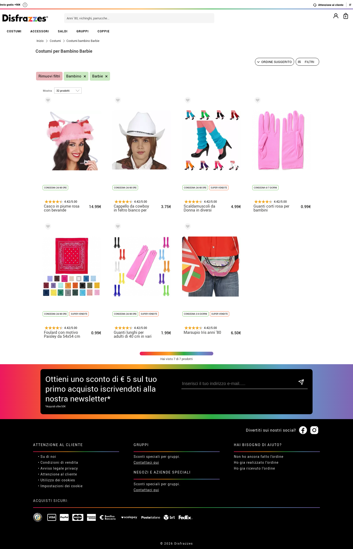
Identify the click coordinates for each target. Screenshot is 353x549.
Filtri (309, 62)
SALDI (63, 31)
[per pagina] (68, 90)
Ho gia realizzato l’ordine (256, 462)
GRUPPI (82, 31)
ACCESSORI (39, 31)
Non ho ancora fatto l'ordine (258, 456)
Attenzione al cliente (328, 5)
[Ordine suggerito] (274, 62)
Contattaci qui (146, 462)
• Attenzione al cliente (57, 474)
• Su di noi (47, 456)
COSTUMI (14, 31)
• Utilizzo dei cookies (56, 480)
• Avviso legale (51, 468)
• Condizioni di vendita (58, 462)
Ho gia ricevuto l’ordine (254, 468)
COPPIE (104, 31)
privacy (71, 468)
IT (350, 5)
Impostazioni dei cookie (61, 486)
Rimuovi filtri (49, 76)
